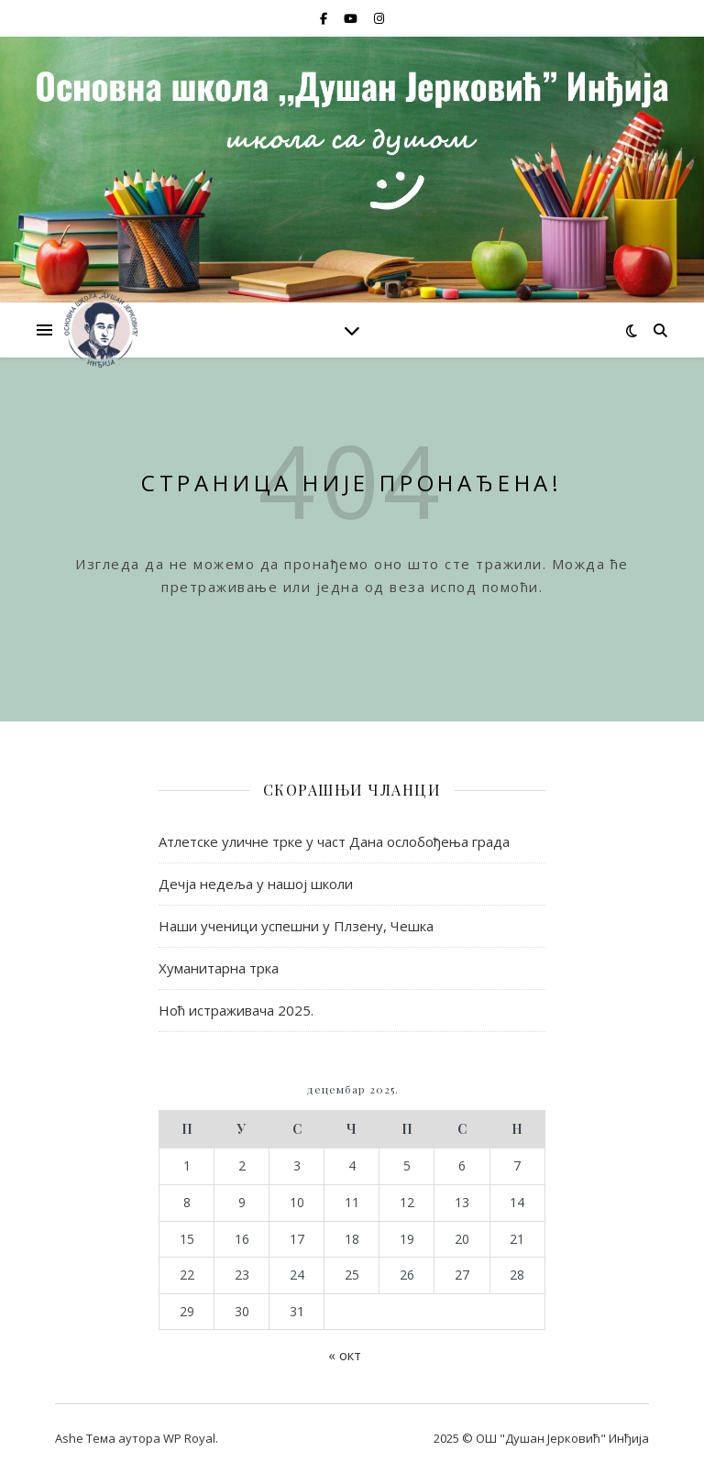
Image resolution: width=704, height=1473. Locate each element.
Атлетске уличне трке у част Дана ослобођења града (334, 841)
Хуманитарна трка (219, 968)
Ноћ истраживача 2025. (236, 1010)
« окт (344, 1355)
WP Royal (189, 1438)
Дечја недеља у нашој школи (256, 883)
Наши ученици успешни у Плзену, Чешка (296, 926)
